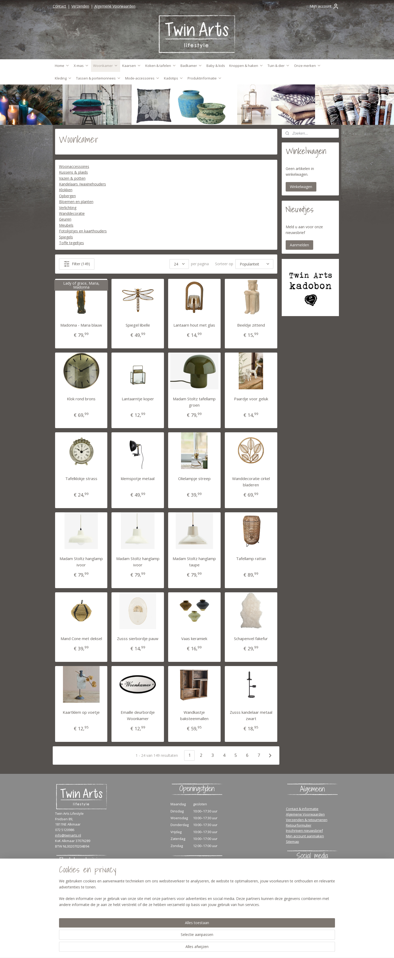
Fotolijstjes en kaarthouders (83, 230)
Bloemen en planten (76, 201)
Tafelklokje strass (81, 478)
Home (62, 65)
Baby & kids (215, 65)
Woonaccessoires (74, 166)
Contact (59, 6)
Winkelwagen (301, 186)
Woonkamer (105, 65)
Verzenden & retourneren (306, 819)
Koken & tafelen (160, 65)
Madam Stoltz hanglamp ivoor (81, 561)
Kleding (63, 78)
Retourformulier (298, 825)
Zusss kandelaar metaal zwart (251, 715)
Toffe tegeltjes (71, 242)
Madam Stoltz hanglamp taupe (194, 561)
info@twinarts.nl (68, 835)
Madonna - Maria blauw (81, 325)
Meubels (66, 225)
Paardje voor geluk (251, 398)
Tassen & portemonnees (98, 78)
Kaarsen (131, 65)
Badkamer (191, 65)
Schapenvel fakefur (251, 638)
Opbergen (67, 195)
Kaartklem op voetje (81, 712)
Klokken (65, 189)
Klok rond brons (81, 398)
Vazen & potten (72, 178)
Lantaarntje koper (138, 398)
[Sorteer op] (254, 264)
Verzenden (80, 6)
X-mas (81, 65)
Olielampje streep (194, 478)
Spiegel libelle (138, 325)
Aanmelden (299, 244)
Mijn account (324, 6)
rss (229, 948)
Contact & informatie (302, 808)
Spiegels (66, 237)
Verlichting (67, 207)
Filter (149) (76, 264)
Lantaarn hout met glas (194, 325)
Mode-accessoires (142, 78)
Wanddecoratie (72, 213)
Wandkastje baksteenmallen (194, 715)
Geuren (65, 219)
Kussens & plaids (73, 172)
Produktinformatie (205, 78)
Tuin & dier (279, 65)
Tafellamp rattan (251, 558)
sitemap (217, 948)
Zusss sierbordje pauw (137, 638)
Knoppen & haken (246, 65)
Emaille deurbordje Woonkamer (138, 715)
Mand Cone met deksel (81, 638)
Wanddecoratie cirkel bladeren (251, 481)
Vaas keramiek (194, 638)
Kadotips (173, 78)
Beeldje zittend (251, 325)
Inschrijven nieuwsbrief (304, 830)
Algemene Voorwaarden (114, 6)
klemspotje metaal (138, 478)
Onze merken (307, 65)
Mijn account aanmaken (305, 836)
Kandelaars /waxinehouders (82, 184)
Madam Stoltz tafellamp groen (194, 402)
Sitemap (292, 841)
